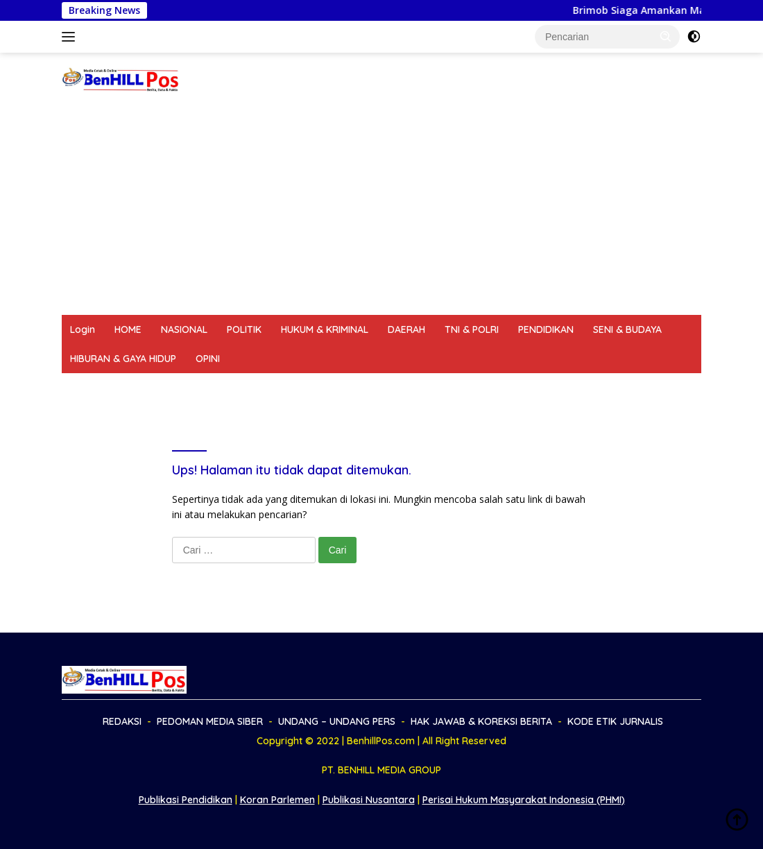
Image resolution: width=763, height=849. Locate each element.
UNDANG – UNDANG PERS (312, 387)
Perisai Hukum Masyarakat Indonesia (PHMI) (523, 800)
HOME (128, 329)
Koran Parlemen (277, 800)
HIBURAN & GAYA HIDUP (123, 358)
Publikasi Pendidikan (185, 800)
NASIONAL (184, 329)
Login (82, 329)
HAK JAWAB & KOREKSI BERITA (461, 387)
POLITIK (244, 329)
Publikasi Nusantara (369, 800)
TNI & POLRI (472, 329)
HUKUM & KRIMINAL (324, 329)
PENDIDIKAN (546, 329)
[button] (666, 36)
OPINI (208, 358)
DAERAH (406, 329)
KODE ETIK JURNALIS (599, 387)
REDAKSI (89, 387)
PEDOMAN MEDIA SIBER (181, 387)
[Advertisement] (381, 211)
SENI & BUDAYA (627, 329)
